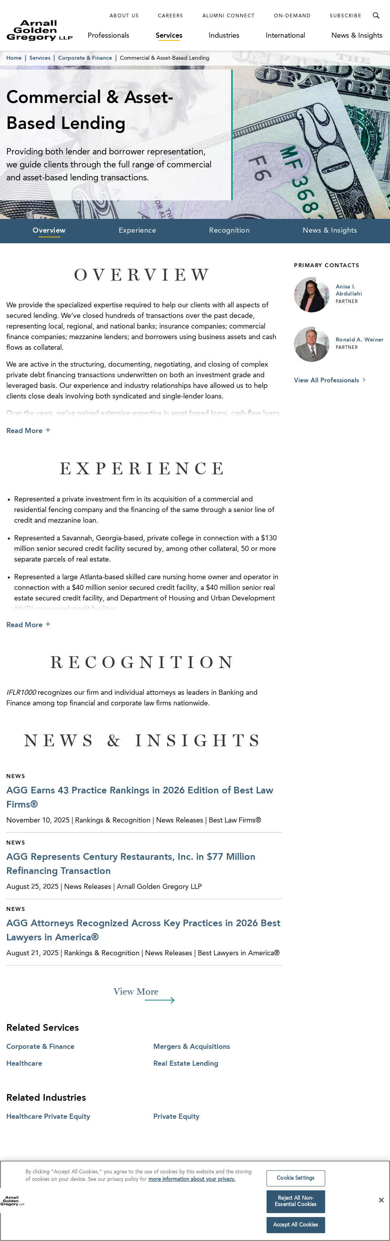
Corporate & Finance (85, 58)
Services (169, 35)
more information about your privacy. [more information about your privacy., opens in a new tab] (192, 1183)
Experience (137, 230)
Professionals (108, 35)
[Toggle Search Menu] (376, 16)
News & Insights (357, 35)
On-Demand (292, 16)
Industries (224, 35)
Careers (171, 16)
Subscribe (346, 16)
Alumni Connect (228, 16)
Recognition (229, 230)
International (285, 35)
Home (14, 58)
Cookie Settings (296, 1182)
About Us (124, 16)
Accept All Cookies (295, 1229)
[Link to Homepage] (46, 30)
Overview (49, 230)
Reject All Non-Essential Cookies (295, 1206)
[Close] (381, 1204)
